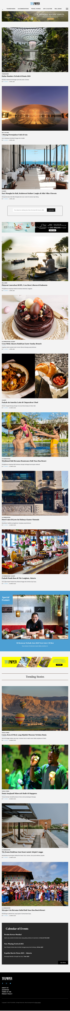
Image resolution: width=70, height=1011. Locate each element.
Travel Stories (38, 8)
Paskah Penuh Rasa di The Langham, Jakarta (19, 579)
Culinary (4, 191)
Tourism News (11, 8)
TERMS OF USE (6, 992)
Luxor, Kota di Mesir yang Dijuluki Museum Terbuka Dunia (24, 735)
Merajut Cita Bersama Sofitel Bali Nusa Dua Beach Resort (23, 911)
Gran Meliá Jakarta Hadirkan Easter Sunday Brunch (21, 344)
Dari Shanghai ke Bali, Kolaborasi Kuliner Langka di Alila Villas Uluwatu (29, 194)
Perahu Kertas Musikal (12, 935)
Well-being (61, 8)
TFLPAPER (12, 1003)
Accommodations (24, 8)
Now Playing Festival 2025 (14, 944)
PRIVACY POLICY (7, 994)
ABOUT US (5, 988)
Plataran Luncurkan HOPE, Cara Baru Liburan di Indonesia (24, 286)
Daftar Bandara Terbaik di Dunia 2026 (16, 77)
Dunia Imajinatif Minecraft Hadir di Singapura (19, 794)
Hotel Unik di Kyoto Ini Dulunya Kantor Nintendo (20, 520)
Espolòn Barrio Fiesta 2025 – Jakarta (18, 953)
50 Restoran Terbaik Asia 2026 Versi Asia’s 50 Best (35, 643)
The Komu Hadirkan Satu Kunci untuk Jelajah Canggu (22, 852)
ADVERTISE (5, 990)
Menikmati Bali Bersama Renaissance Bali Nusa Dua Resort (24, 461)
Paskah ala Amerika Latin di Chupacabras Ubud (20, 403)
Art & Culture (50, 8)
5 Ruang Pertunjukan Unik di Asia (14, 135)
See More (63, 963)
